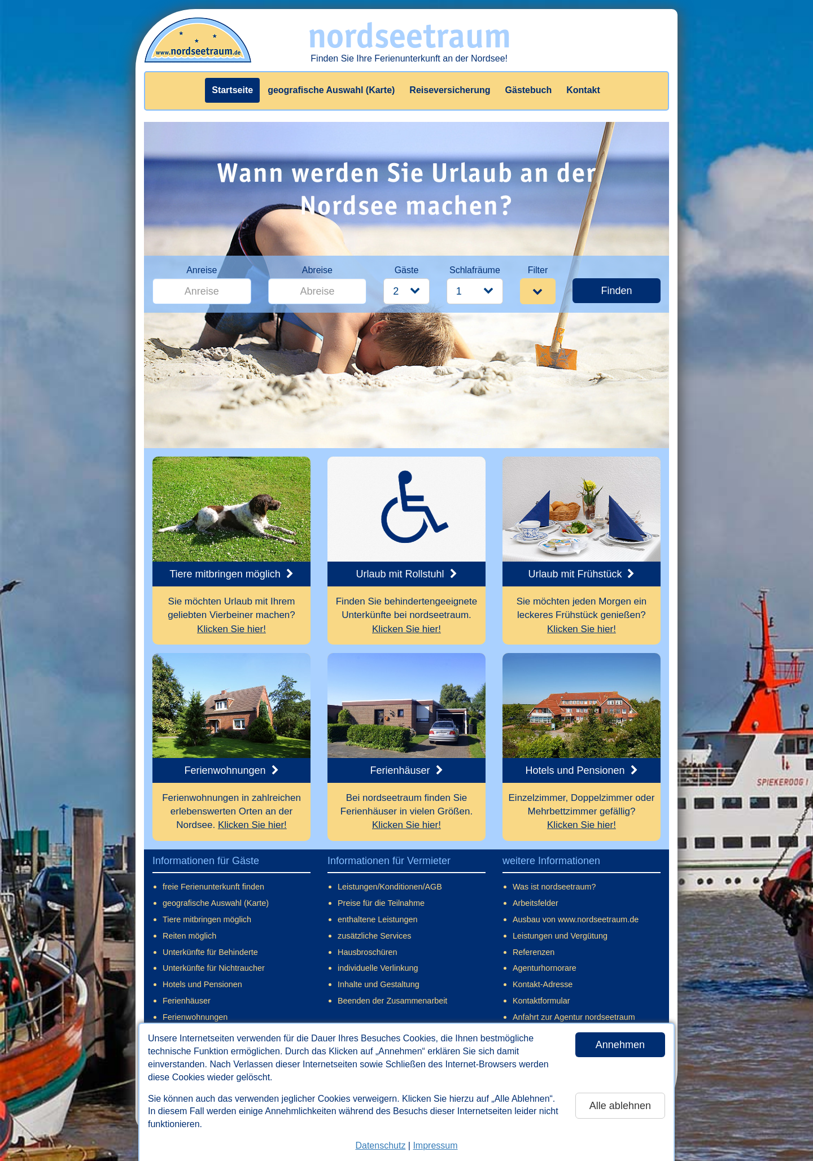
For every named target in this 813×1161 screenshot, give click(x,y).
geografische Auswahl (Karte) (331, 90)
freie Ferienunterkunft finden (213, 886)
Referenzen (533, 952)
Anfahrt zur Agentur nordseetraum (574, 1017)
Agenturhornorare (544, 967)
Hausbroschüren (367, 952)
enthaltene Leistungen (378, 919)
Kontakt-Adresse (542, 984)
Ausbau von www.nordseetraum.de (576, 919)
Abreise (317, 270)
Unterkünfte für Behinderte (210, 952)
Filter (538, 270)
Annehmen (620, 1044)
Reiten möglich (189, 935)
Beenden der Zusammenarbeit (392, 1000)
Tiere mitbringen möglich (207, 919)
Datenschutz (380, 1145)
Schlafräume (474, 270)
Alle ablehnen (620, 1105)
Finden (616, 290)
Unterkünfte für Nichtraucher (214, 967)
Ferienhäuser (187, 1000)
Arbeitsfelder (535, 903)
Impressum (435, 1145)
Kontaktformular (541, 1000)
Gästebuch (528, 90)
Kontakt (583, 90)
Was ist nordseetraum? (554, 886)
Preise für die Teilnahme (381, 903)
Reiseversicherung (449, 90)
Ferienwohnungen (195, 1017)
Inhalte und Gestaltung (378, 984)
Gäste (407, 270)
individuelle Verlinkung (378, 967)
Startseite (232, 90)
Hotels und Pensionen (202, 984)
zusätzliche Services (374, 935)
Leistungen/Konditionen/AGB (390, 886)
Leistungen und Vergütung (560, 935)
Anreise (201, 270)
